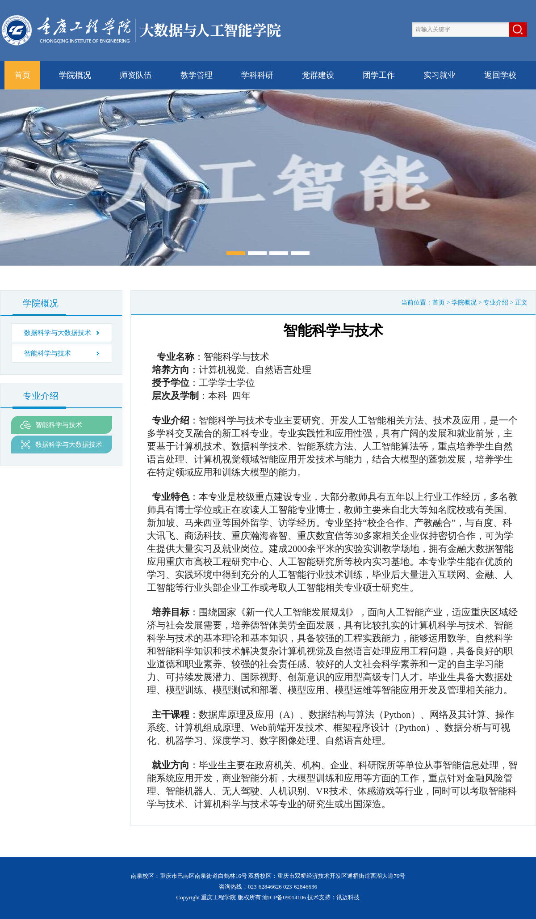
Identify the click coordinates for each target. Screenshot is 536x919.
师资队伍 (136, 75)
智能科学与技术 (47, 353)
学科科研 (257, 75)
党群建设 (318, 75)
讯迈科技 (348, 897)
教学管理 (196, 75)
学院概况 (75, 75)
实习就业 (439, 75)
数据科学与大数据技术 (57, 332)
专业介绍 (495, 302)
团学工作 (379, 75)
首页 (22, 75)
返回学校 (500, 75)
